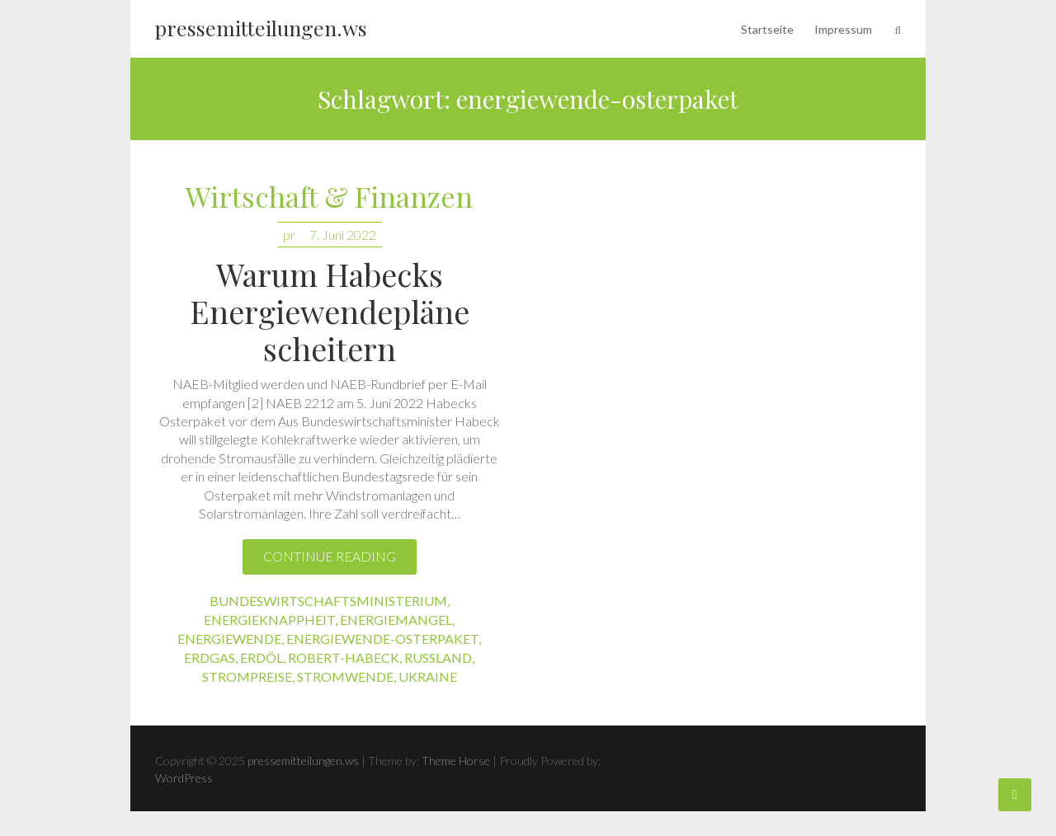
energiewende (229, 638)
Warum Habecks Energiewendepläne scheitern (329, 311)
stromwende (345, 676)
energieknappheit (269, 619)
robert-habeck (343, 657)
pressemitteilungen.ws (261, 27)
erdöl (261, 657)
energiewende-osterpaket (382, 638)
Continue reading (329, 556)
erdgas (209, 657)
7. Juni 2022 (342, 234)
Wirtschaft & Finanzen (329, 197)
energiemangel (396, 619)
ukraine (427, 676)
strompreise (247, 676)
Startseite (767, 29)
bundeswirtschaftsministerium (328, 600)
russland (438, 657)
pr (289, 234)
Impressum (843, 29)
